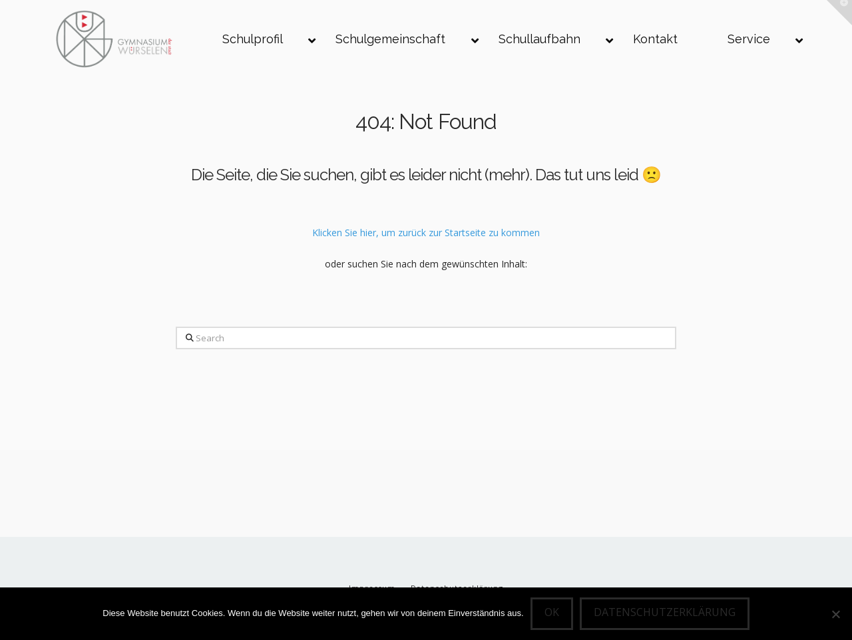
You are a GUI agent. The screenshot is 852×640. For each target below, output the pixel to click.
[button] (839, 12)
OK (551, 612)
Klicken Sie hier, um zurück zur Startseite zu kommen (426, 232)
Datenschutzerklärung (665, 612)
